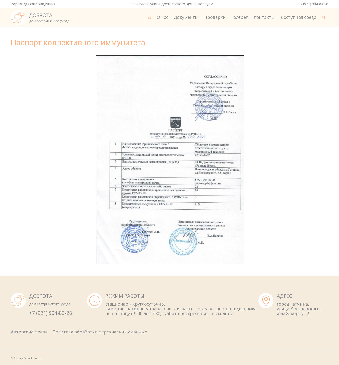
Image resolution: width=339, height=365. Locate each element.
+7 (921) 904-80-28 (313, 4)
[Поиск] (323, 17)
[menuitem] (149, 17)
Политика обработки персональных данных (99, 332)
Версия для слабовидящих (33, 4)
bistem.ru (36, 358)
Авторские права (29, 332)
